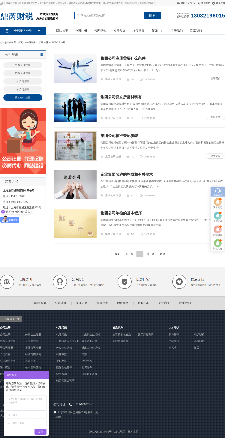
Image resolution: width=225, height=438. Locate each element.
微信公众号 (186, 3)
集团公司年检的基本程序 (121, 213)
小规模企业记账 (91, 334)
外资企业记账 (64, 347)
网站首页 (62, 30)
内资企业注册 (8, 341)
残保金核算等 (64, 367)
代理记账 (100, 30)
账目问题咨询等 (65, 380)
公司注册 (81, 30)
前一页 (130, 254)
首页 (20, 42)
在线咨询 (217, 171)
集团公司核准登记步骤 (119, 136)
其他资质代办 (120, 341)
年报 (84, 354)
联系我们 (196, 30)
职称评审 (174, 334)
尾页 (162, 254)
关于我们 (177, 30)
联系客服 (220, 3)
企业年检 (87, 360)
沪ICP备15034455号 (100, 431)
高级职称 (199, 341)
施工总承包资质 (121, 334)
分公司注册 (31, 341)
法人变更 (5, 367)
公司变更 (5, 354)
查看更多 (215, 78)
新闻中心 (158, 30)
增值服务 (139, 30)
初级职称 (199, 334)
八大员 (173, 347)
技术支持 (133, 431)
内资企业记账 (89, 341)
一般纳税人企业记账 (68, 341)
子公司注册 (6, 347)
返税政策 (217, 211)
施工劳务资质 (146, 334)
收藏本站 (205, 3)
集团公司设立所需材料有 (121, 97)
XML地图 (119, 431)
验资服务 (87, 367)
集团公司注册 (58, 42)
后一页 (150, 254)
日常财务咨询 (89, 374)
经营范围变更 (33, 354)
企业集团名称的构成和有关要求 (126, 174)
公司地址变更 (8, 360)
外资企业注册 (33, 334)
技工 (196, 347)
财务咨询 (61, 374)
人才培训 (174, 327)
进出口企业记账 (91, 347)
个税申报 (61, 360)
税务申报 (61, 354)
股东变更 (30, 360)
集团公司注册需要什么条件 (123, 58)
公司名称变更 (33, 367)
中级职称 (174, 341)
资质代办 (119, 30)
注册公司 (217, 184)
